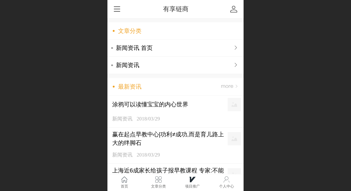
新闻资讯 (127, 65)
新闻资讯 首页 (134, 48)
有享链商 (176, 8)
